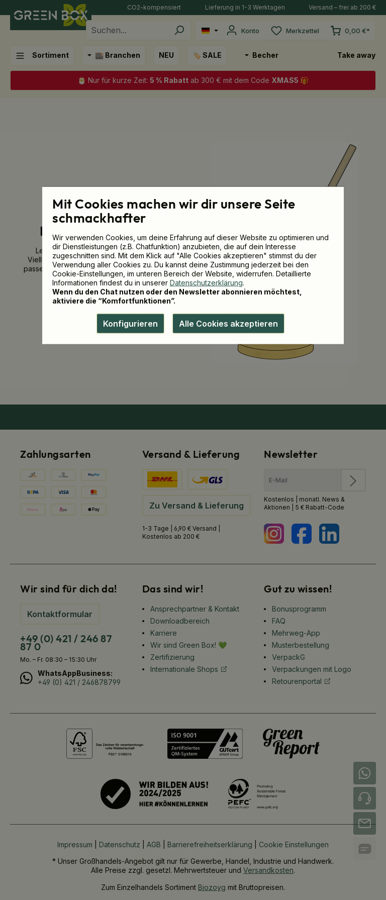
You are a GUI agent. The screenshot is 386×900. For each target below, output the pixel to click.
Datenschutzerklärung (206, 282)
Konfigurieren (130, 323)
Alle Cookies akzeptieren (228, 323)
